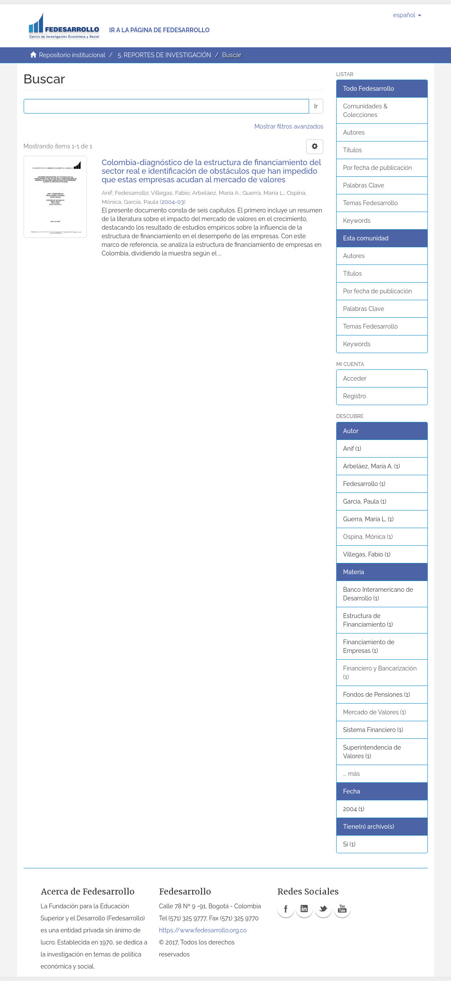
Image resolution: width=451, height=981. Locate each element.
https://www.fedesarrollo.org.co (203, 930)
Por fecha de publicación (377, 167)
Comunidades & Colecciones (365, 110)
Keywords (357, 220)
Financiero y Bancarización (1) (380, 672)
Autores (354, 132)
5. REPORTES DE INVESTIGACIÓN (164, 55)
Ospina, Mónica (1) (368, 536)
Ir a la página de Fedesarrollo (159, 30)
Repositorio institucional (72, 55)
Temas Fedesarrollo (370, 203)
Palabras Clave (363, 185)
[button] (407, 15)
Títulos (352, 150)
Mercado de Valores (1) (374, 712)
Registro (354, 396)
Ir (316, 106)
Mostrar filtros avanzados (289, 126)
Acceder (355, 378)
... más (351, 773)
